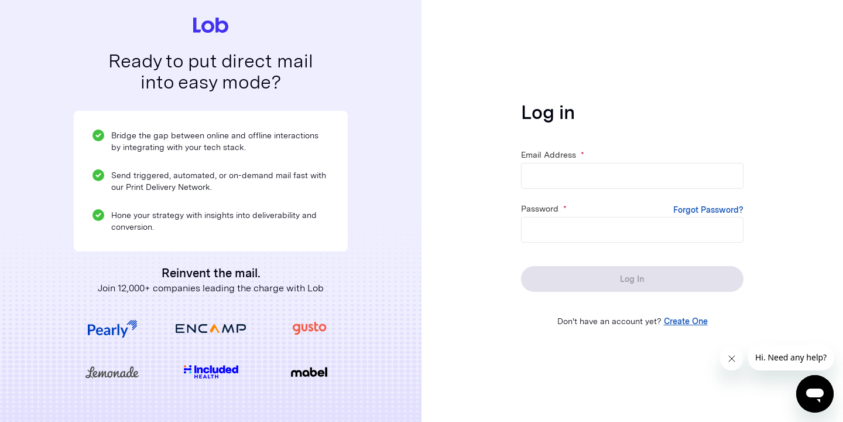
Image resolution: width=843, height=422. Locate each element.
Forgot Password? (708, 210)
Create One (686, 321)
